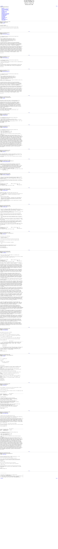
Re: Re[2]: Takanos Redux (5, 9)
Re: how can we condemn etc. (5, 8)
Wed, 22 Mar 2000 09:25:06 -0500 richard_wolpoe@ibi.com (5, 472)
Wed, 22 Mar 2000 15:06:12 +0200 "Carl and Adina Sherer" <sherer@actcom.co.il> (7, 262)
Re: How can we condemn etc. (6, 195)
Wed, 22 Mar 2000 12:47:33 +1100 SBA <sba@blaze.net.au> (5, 22)
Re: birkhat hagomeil (4, 14)
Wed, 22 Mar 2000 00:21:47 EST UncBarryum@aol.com (5, 141)
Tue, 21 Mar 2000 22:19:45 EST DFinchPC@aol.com (5, 77)
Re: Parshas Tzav (4, 18)
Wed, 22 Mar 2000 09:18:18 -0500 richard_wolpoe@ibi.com (5, 439)
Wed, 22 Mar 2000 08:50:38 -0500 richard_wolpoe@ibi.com (5, 375)
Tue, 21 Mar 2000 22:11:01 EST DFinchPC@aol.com (5, 62)
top (29, 32)
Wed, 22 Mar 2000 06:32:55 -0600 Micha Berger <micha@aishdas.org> (5, 212)
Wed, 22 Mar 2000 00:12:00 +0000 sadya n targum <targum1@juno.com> (5, 108)
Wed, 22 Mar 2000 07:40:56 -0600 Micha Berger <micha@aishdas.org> (5, 284)
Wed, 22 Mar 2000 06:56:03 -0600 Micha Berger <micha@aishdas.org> (5, 231)
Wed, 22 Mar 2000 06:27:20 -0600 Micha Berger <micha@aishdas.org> (5, 195)
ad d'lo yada (3, 12)
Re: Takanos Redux (4, 15)
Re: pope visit (4, 262)
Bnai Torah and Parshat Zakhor (5, 13)
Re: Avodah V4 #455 (4, 11)
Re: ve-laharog (3, 16)
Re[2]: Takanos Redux (4, 17)
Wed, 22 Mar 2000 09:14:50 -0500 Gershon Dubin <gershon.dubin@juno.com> (6, 520)
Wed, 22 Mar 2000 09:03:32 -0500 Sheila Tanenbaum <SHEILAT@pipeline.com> (6, 405)
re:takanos (3, 10)
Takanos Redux (4, 520)
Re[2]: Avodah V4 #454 (4, 19)
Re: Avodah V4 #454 (5, 141)
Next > (57, 548)
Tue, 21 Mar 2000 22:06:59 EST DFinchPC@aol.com (5, 34)
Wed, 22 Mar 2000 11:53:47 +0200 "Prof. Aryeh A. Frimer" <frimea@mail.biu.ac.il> (7, 180)
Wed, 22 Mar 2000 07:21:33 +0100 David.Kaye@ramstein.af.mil (5, 169)
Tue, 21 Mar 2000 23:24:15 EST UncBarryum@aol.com (5, 127)
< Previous (1, 548)
